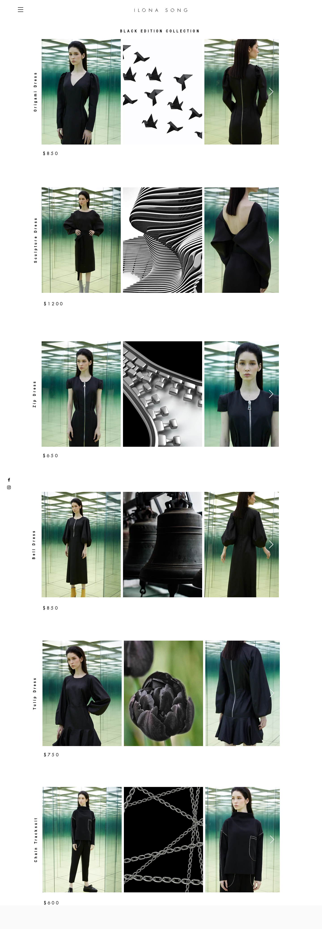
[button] (20, 9)
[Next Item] (271, 92)
